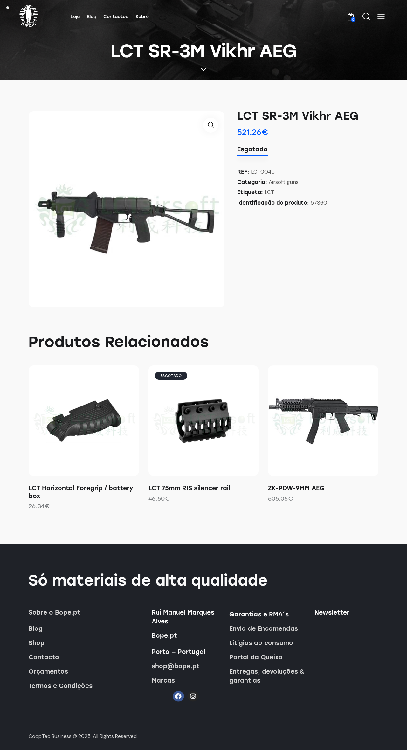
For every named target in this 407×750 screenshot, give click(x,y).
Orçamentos (48, 671)
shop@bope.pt (176, 666)
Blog (36, 628)
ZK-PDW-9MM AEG (296, 488)
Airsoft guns (284, 181)
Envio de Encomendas (263, 628)
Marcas (163, 680)
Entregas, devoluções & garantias (266, 676)
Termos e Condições (61, 686)
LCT (269, 192)
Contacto (44, 657)
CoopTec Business (50, 736)
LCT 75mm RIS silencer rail (189, 488)
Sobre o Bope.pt (54, 612)
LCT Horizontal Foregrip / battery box (81, 492)
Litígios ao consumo (261, 643)
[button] (381, 16)
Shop (37, 643)
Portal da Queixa (256, 657)
